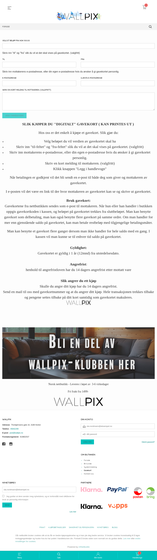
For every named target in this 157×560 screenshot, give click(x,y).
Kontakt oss (89, 474)
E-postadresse (9, 78)
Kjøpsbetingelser (57, 527)
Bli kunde (88, 464)
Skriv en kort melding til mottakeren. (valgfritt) (26, 90)
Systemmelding (90, 467)
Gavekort (87, 470)
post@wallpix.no (16, 433)
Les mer (73, 512)
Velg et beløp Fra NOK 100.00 (16, 40)
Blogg (115, 527)
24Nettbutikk (84, 547)
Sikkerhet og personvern (81, 527)
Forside (87, 460)
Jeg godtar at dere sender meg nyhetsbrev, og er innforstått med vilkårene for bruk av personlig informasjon (38, 498)
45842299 (14, 429)
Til (3, 59)
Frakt (42, 527)
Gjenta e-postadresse (91, 78)
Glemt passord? (148, 442)
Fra (82, 59)
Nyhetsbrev (103, 527)
